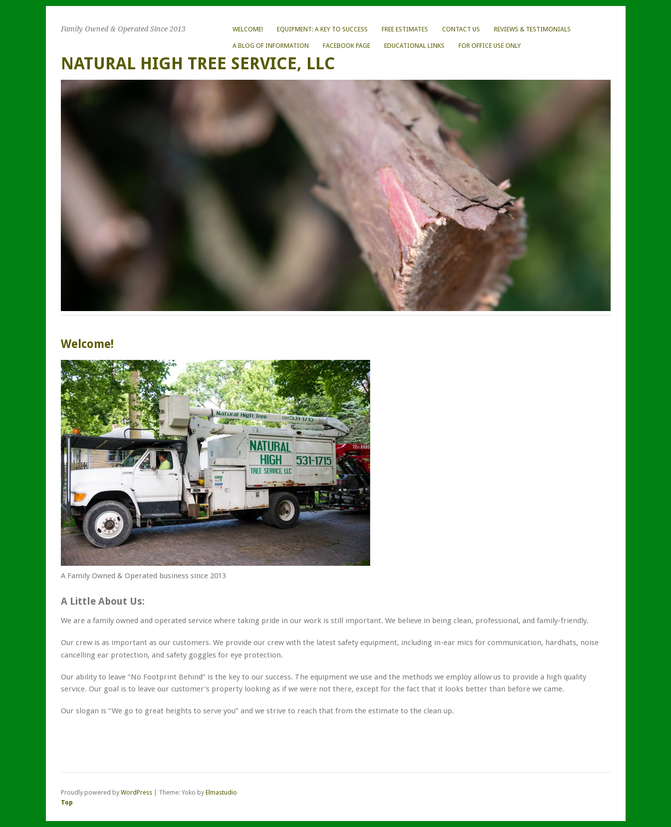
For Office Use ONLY (489, 45)
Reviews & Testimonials (532, 29)
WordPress (136, 792)
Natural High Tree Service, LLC (198, 63)
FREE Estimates (405, 29)
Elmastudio (221, 792)
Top (67, 802)
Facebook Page (346, 45)
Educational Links (414, 45)
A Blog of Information (270, 45)
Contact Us (461, 29)
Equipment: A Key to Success (322, 29)
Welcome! (247, 29)
